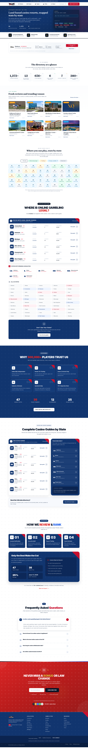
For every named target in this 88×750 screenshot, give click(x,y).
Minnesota (41, 299)
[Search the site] (63, 4)
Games (30, 4)
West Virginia (41, 315)
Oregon (26, 309)
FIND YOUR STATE (74, 4)
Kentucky (26, 295)
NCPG (40, 737)
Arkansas (54, 285)
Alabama (12, 285)
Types (38, 4)
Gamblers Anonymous (47, 737)
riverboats (47, 731)
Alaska (26, 285)
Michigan (26, 299)
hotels (46, 729)
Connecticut (27, 288)
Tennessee (27, 312)
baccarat (47, 723)
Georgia (69, 288)
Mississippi (55, 299)
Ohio (68, 305)
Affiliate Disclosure (67, 723)
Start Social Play (72, 45)
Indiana (54, 292)
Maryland (69, 295)
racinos (46, 727)
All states (24, 160)
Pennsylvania (41, 309)
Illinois (40, 292)
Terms (65, 727)
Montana (12, 302)
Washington (27, 315)
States (21, 4)
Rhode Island (55, 309)
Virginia (12, 315)
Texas (40, 312)
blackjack (47, 718)
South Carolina (70, 309)
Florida (54, 288)
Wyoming (69, 315)
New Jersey (70, 302)
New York (26, 305)
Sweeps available (53, 160)
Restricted (63, 160)
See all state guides (44, 335)
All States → (29, 729)
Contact (65, 720)
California (69, 285)
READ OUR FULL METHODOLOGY (44, 409)
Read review (72, 48)
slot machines (48, 725)
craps (46, 722)
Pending (43, 160)
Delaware (40, 288)
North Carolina (41, 305)
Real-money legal (33, 160)
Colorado (12, 288)
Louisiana (40, 295)
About (53, 4)
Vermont (69, 312)
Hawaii (11, 292)
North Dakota (55, 305)
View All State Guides (70, 502)
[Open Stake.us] (12, 47)
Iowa (68, 292)
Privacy (65, 725)
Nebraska (26, 302)
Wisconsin (55, 315)
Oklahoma (12, 309)
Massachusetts (13, 299)
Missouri (69, 299)
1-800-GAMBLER (55, 737)
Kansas (12, 295)
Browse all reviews (75, 97)
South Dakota (13, 312)
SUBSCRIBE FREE (52, 690)
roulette (47, 720)
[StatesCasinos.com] (12, 4)
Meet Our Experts (44, 588)
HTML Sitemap (66, 722)
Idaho (25, 292)
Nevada (40, 302)
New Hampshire (56, 302)
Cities (46, 4)
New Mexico (13, 305)
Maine (54, 295)
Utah (54, 312)
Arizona (40, 285)
